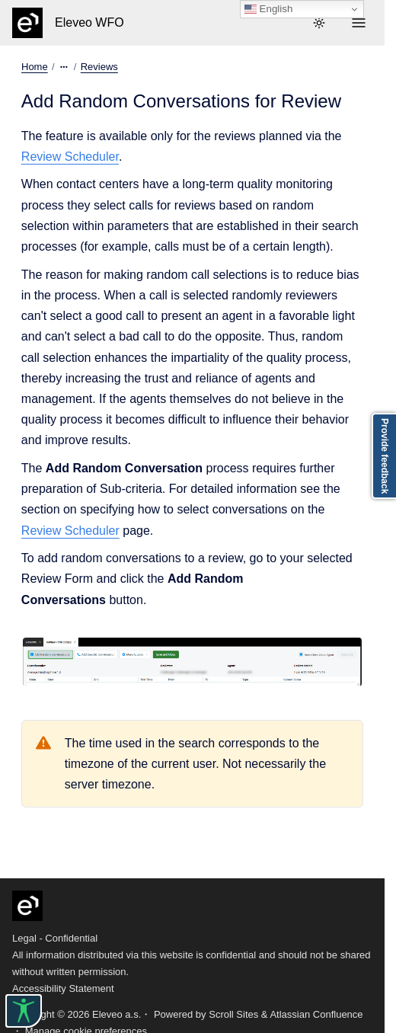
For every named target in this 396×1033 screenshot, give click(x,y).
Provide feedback (384, 456)
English (268, 9)
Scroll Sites (233, 1014)
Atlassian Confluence (316, 1014)
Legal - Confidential (54, 938)
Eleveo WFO (89, 22)
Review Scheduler (70, 156)
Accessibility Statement (63, 988)
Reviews (99, 66)
